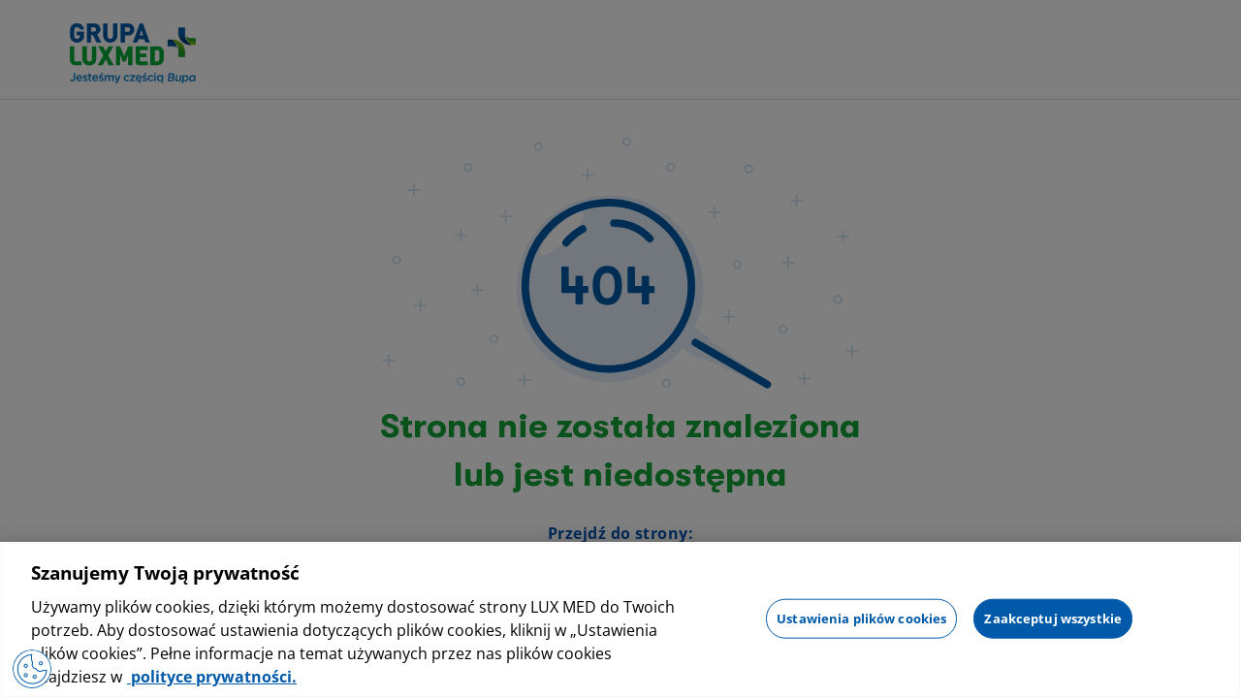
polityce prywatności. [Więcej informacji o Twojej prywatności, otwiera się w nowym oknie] (212, 676)
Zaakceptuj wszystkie (1053, 617)
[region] (620, 620)
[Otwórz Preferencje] (32, 669)
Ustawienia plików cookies (861, 617)
